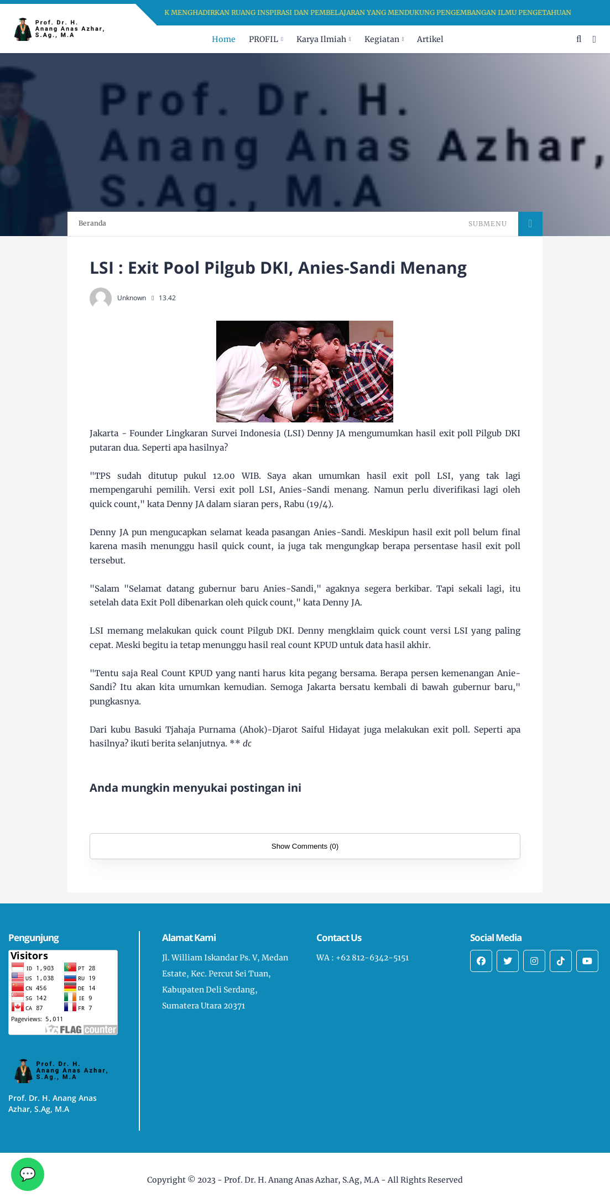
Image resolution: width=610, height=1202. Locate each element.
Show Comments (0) (305, 846)
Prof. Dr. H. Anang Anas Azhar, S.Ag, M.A (301, 1180)
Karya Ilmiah (321, 39)
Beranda (92, 223)
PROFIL (263, 39)
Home (224, 39)
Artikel (430, 39)
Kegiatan (381, 39)
